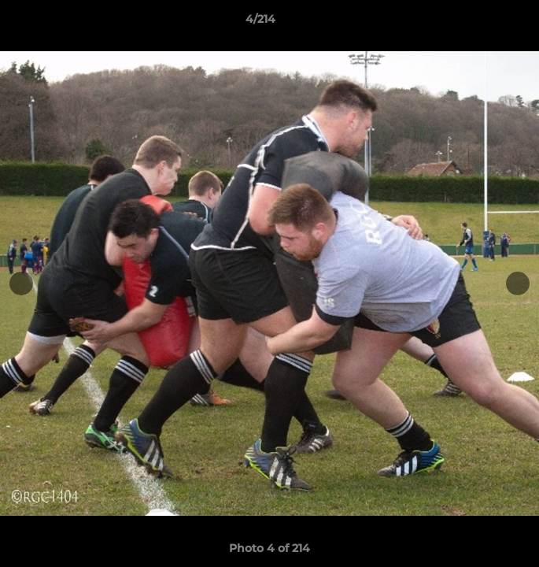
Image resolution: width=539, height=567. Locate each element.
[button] (482, 23)
